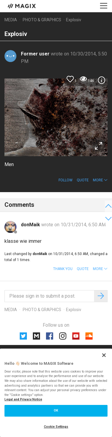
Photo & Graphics (42, 19)
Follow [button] (66, 180)
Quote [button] (83, 180)
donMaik (31, 224)
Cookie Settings (56, 427)
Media (10, 19)
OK (56, 410)
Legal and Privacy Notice (23, 399)
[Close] (104, 355)
